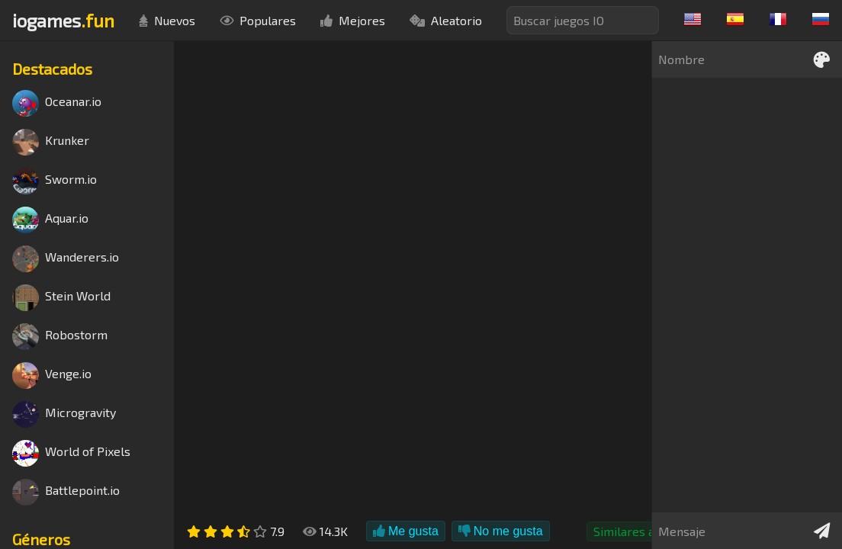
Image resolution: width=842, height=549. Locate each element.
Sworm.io (54, 181)
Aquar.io (50, 220)
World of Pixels (71, 453)
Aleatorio (446, 20)
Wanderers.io (65, 259)
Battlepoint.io (66, 492)
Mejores (352, 20)
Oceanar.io (56, 103)
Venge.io (52, 375)
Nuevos (167, 20)
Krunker (50, 142)
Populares (258, 20)
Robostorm (60, 336)
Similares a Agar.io (644, 531)
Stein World (61, 297)
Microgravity (64, 414)
